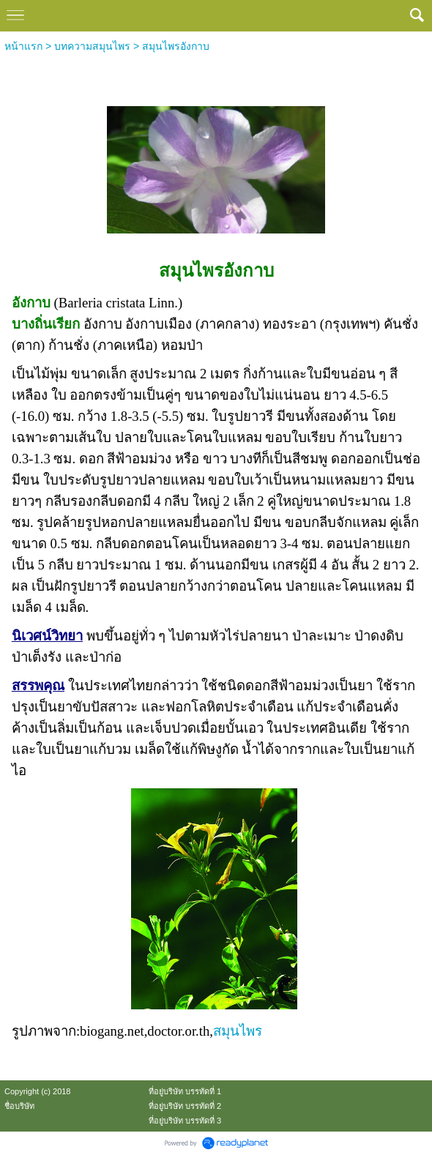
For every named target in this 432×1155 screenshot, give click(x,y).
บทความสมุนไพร (92, 46)
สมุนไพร (237, 1031)
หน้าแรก (23, 46)
